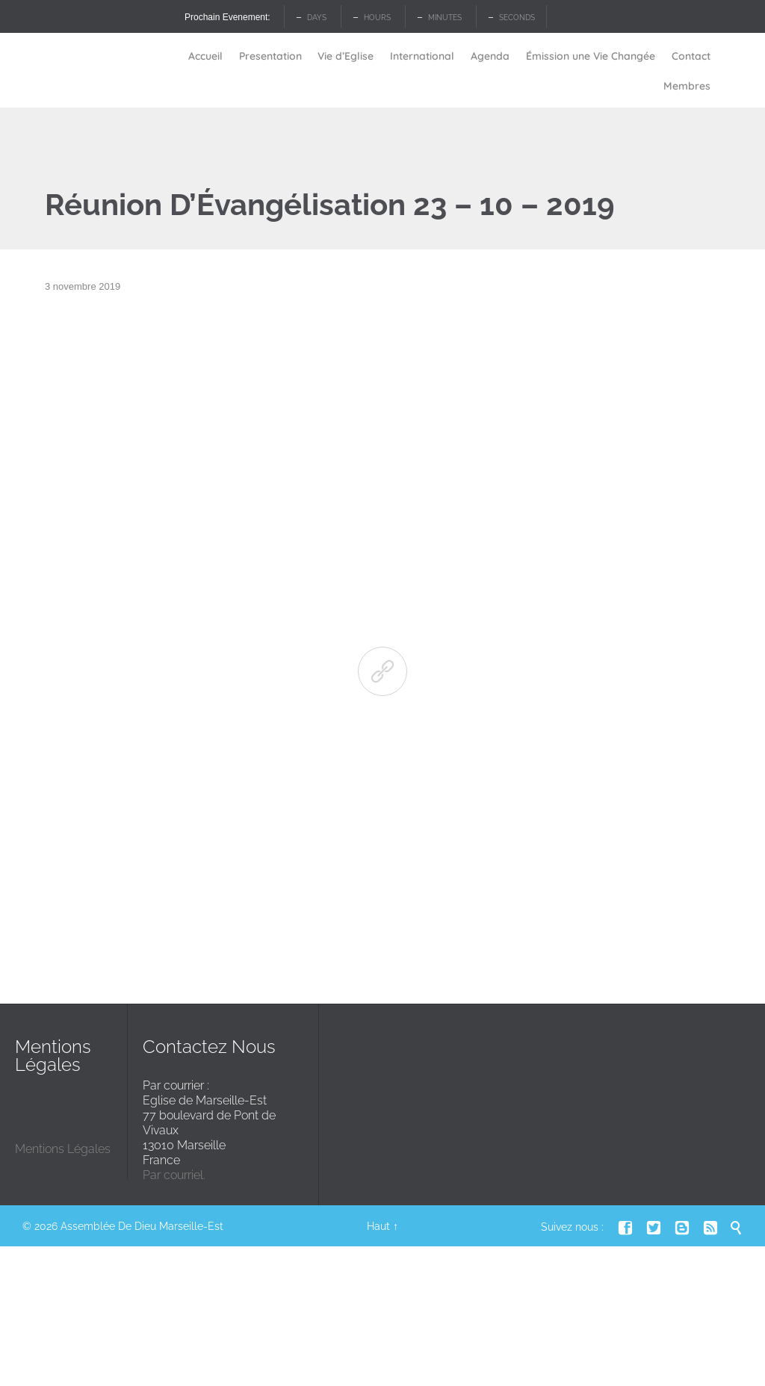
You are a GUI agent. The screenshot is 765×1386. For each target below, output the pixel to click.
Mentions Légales (63, 1149)
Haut (378, 1226)
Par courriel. (174, 1175)
